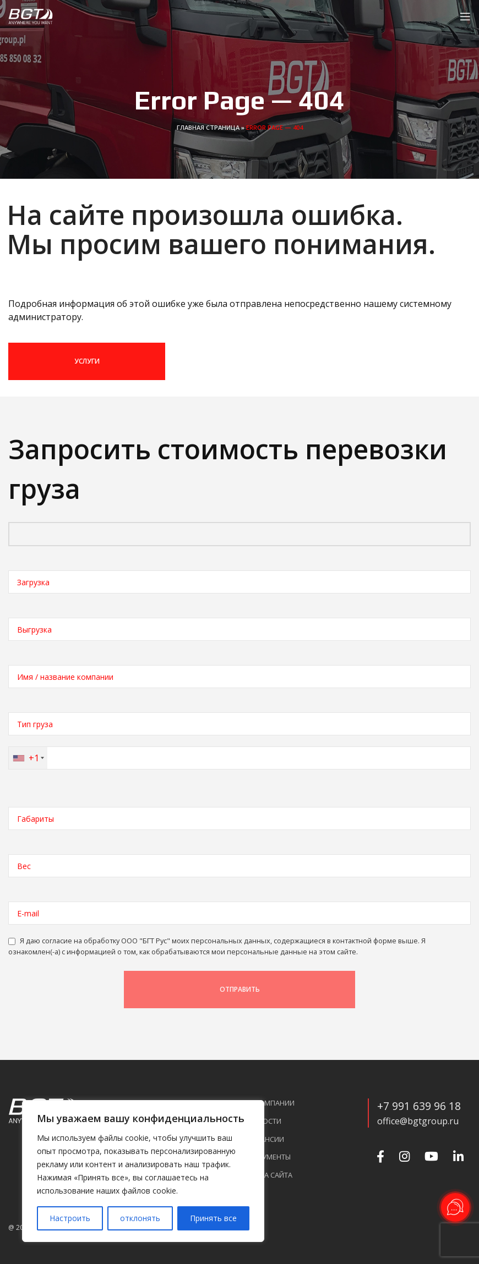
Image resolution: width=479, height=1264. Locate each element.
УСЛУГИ (87, 361)
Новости (264, 1121)
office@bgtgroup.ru (418, 1121)
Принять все (213, 1218)
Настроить (70, 1218)
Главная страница (208, 127)
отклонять (140, 1218)
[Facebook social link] (379, 1156)
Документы (269, 1157)
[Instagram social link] (403, 1156)
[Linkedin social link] (457, 1156)
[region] (143, 1171)
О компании (271, 1103)
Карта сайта (270, 1175)
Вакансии (266, 1139)
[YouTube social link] (430, 1156)
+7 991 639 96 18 (419, 1105)
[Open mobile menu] (465, 17)
